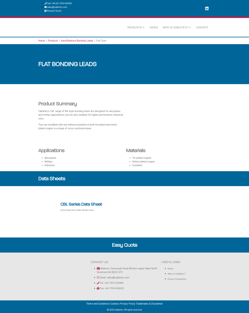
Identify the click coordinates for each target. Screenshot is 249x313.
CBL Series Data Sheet (81, 204)
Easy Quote (124, 245)
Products (136, 27)
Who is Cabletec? (177, 27)
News (154, 27)
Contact (202, 27)
